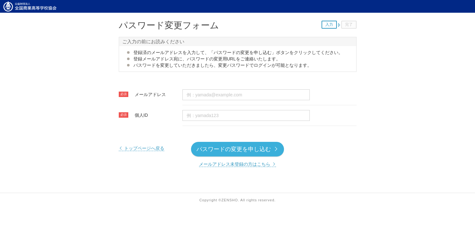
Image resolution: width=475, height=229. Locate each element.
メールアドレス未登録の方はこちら (237, 164)
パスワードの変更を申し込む (237, 149)
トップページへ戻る (142, 148)
